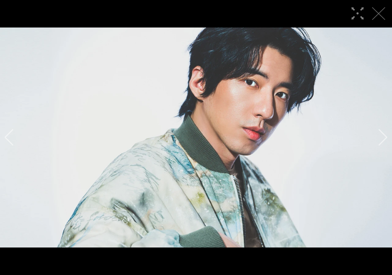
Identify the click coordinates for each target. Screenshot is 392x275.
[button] (9, 137)
